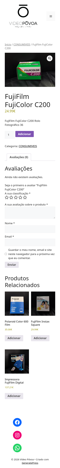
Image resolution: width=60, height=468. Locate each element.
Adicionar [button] (14, 338)
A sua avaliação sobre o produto (26, 204)
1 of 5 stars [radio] (7, 197)
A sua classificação (17, 193)
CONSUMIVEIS (21, 44)
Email (9, 236)
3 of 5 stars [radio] (16, 197)
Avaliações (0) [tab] (19, 157)
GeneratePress (30, 462)
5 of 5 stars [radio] (25, 197)
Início (8, 44)
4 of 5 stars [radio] (20, 197)
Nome (10, 223)
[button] (49, 58)
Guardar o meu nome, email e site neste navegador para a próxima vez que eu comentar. (31, 254)
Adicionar (24, 134)
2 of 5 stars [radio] (11, 197)
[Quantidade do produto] (10, 135)
